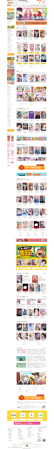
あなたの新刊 (24, 344)
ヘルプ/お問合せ (29, 432)
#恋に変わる (42, 72)
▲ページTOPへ (45, 425)
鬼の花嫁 (43, 119)
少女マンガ (9, 91)
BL (19, 5)
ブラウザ (25, 408)
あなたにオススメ (39, 6)
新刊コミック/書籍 (9, 31)
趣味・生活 (9, 111)
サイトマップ (29, 437)
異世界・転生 (31, 67)
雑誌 (8, 117)
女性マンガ (9, 92)
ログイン (44, 0)
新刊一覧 (24, 342)
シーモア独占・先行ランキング (39, 268)
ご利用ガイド (12, 55)
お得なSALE (27, 6)
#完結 (23, 72)
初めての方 (9, 55)
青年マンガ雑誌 (28, 235)
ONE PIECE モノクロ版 (31, 62)
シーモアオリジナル (10, 436)
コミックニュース (10, 48)
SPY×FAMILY (19, 119)
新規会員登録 (19, 429)
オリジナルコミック (27, 389)
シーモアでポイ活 (35, 419)
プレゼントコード (10, 50)
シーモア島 (17, 0)
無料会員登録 (39, 0)
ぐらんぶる (25, 119)
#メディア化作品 (19, 72)
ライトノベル (30, 5)
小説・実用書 (34, 5)
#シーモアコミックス (30, 72)
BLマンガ (41, 65)
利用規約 (15, 444)
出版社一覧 (43, 427)
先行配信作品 (31, 6)
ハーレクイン (8, 102)
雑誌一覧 (40, 427)
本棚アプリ (9, 51)
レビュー (15, 0)
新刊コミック (20, 6)
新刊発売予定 (9, 32)
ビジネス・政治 (9, 112)
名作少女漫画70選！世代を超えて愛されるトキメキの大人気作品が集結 (35, 349)
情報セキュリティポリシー (23, 444)
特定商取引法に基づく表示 (28, 444)
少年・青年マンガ (31, 65)
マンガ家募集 (39, 430)
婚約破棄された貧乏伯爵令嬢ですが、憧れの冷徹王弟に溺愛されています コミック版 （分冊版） (33, 300)
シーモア (9, 0)
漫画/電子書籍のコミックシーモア (11, 429)
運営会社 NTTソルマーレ (39, 444)
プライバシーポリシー (18, 444)
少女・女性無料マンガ (10, 35)
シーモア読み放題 (10, 440)
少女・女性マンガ (9, 90)
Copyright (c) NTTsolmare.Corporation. (27, 448)
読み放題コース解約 (20, 435)
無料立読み (19, 120)
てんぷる (25, 62)
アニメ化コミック (42, 389)
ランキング (24, 6)
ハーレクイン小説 (10, 104)
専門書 (8, 113)
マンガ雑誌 (9, 116)
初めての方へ (29, 433)
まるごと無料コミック (10, 34)
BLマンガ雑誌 (35, 235)
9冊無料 (37, 63)
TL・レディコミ (9, 97)
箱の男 (36, 229)
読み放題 (12, 0)
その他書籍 (9, 114)
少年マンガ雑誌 (20, 235)
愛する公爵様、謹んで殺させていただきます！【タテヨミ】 (23, 300)
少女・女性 (16, 5)
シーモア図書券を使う (20, 437)
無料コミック (35, 6)
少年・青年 (12, 5)
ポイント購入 (19, 430)
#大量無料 (26, 72)
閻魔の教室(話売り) (44, 266)
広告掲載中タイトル (44, 6)
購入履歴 (19, 432)
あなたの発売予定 (39, 344)
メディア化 (41, 5)
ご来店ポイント (19, 419)
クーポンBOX (19, 433)
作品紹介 (39, 429)
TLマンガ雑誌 (42, 235)
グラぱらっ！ (19, 62)
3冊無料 (19, 63)
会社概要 (13, 444)
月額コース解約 (19, 434)
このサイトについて (33, 444)
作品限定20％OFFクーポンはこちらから (24, 268)
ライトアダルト (45, 5)
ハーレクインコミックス (10, 103)
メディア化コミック (35, 389)
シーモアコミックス (23, 5)
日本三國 (31, 119)
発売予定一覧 (38, 342)
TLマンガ (9, 98)
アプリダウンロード (30, 429)
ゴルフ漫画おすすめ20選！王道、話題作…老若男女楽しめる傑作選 (34, 363)
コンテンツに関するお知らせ (21, 439)
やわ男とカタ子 (30, 229)
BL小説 (8, 95)
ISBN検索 (36, 444)
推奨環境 (29, 436)
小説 (8, 110)
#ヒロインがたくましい (37, 72)
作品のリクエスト (30, 435)
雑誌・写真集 (37, 5)
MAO (37, 62)
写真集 (8, 118)
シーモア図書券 (9, 49)
